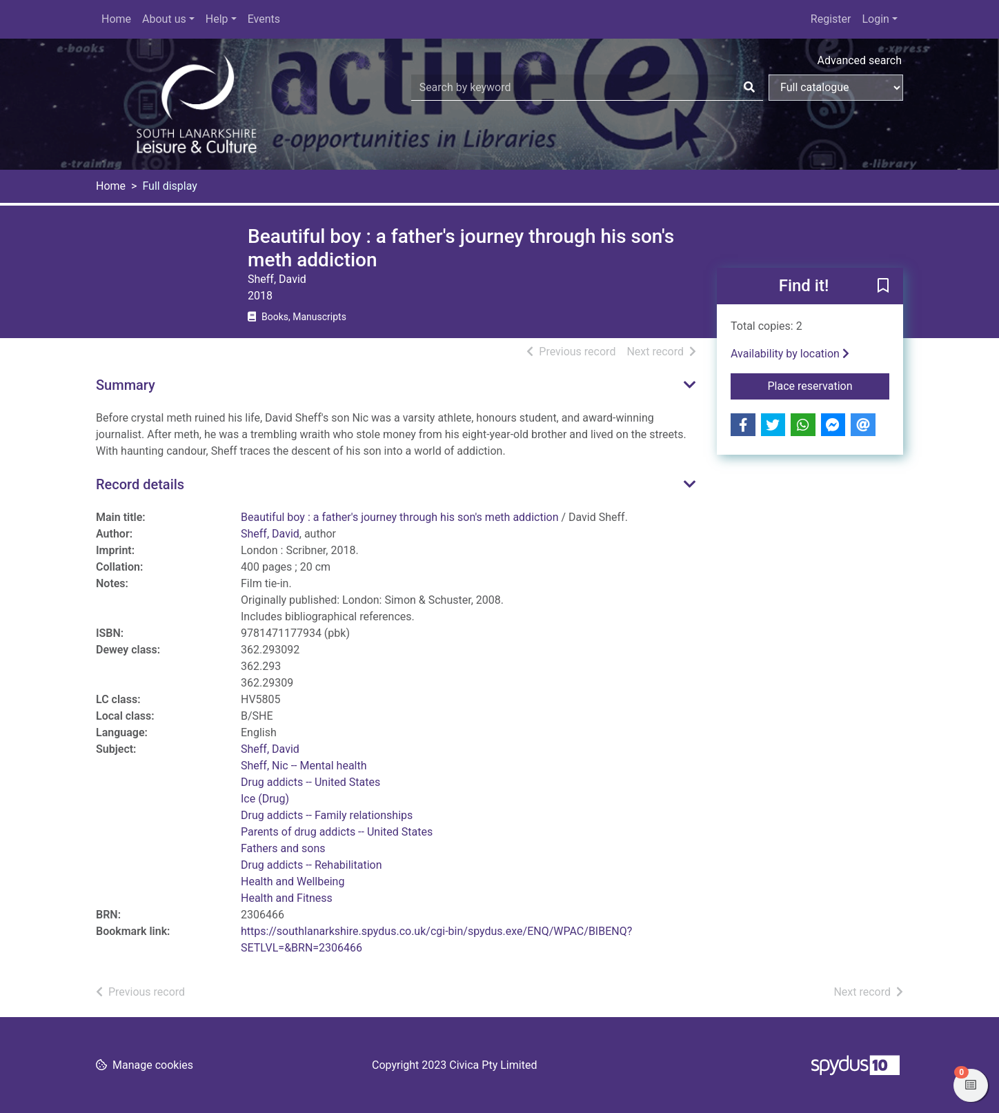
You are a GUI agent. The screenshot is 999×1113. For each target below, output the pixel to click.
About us (164, 19)
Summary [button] (125, 385)
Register (831, 19)
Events (264, 19)
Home (116, 19)
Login (875, 19)
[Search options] (836, 88)
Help (217, 19)
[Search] (749, 88)
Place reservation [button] (829, 385)
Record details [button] (140, 484)
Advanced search (860, 60)
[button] (883, 287)
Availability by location (790, 353)
